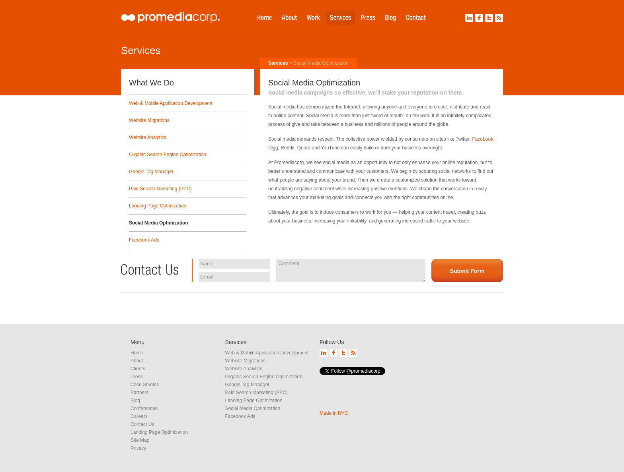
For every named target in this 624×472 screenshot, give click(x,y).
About (137, 361)
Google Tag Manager (151, 171)
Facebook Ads (144, 240)
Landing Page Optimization (157, 206)
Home (137, 353)
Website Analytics (147, 137)
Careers (139, 416)
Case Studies (145, 384)
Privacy (138, 448)
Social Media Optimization (158, 223)
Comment (350, 270)
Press (137, 376)
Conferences (144, 408)
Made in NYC (334, 413)
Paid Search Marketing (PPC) (160, 189)
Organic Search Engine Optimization (167, 154)
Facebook (482, 139)
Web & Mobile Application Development (171, 103)
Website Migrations (149, 120)
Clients (138, 368)
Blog (135, 400)
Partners (139, 392)
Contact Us (142, 424)
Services (278, 63)
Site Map (140, 440)
